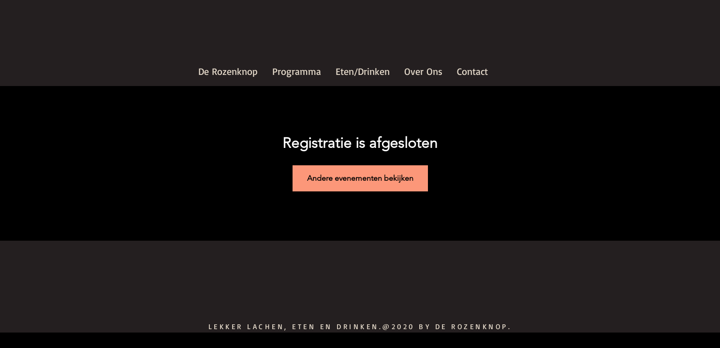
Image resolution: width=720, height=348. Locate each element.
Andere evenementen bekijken (360, 178)
